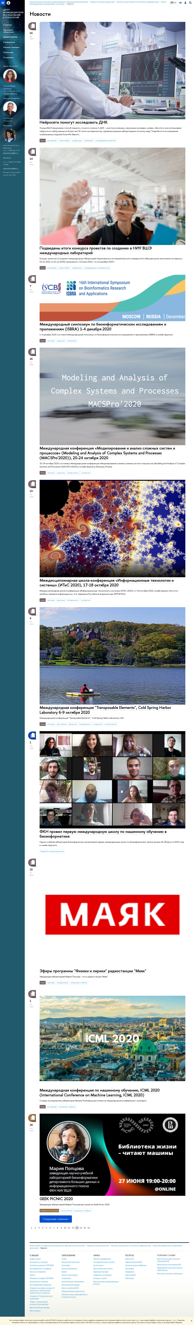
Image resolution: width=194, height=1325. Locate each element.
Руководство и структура (39, 1262)
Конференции (9, 42)
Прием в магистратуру (70, 1275)
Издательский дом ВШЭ (133, 1262)
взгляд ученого (73, 473)
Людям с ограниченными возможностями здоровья (39, 1303)
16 (88, 1227)
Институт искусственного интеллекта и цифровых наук (131, 1245)
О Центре (7, 25)
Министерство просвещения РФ (169, 1264)
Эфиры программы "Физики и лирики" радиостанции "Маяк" (93, 971)
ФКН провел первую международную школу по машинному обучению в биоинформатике (103, 834)
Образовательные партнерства (73, 1291)
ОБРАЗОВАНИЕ (68, 1255)
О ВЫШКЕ (34, 1255)
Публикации (8, 52)
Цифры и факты (35, 1259)
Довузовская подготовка (71, 1262)
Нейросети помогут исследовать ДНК (74, 122)
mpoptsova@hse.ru (10, 93)
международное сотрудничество (96, 268)
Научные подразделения (102, 1259)
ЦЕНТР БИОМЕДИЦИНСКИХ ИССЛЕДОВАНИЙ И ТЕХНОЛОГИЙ (13, 13)
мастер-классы (110, 724)
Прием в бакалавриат (69, 1268)
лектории (51, 341)
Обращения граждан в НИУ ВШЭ (41, 1278)
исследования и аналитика (106, 140)
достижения (52, 140)
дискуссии (61, 341)
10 (65, 1227)
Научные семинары (11, 47)
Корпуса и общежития (38, 1272)
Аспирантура (66, 1278)
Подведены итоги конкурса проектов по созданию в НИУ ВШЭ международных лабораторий (96, 250)
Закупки (32, 1275)
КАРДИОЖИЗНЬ (10, 37)
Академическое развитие (102, 1275)
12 (73, 1227)
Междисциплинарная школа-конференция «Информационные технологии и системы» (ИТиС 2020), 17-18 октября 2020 (107, 582)
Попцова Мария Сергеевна (9, 87)
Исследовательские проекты (104, 1262)
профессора (77, 140)
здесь (138, 1320)
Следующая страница (56, 1219)
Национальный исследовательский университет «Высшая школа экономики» (57, 1245)
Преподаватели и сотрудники (40, 1268)
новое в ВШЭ (64, 140)
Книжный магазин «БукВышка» (135, 1265)
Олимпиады (66, 1265)
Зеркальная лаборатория (8, 31)
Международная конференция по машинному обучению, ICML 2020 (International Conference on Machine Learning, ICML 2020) (100, 1092)
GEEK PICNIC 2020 (56, 1198)
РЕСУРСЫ (129, 1255)
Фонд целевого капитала (39, 1281)
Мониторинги (98, 1265)
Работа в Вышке (35, 1311)
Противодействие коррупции (40, 1285)
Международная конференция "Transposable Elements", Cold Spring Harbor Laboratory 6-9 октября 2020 (105, 710)
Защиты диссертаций (100, 1272)
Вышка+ (64, 1272)
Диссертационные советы (103, 1268)
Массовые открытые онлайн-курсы (170, 1273)
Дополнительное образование (73, 1281)
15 (85, 1227)
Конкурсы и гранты (100, 1278)
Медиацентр (129, 1272)
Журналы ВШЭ (130, 1275)
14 (81, 1227)
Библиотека (129, 1259)
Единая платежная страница (39, 1307)
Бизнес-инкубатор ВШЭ (70, 1288)
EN (175, 2)
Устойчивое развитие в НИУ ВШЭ (42, 1265)
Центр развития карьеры (71, 1285)
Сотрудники (8, 57)
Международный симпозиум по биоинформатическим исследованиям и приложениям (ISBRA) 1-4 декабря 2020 (103, 326)
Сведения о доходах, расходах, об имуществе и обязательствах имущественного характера (42, 1290)
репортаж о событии (79, 982)
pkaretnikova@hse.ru (10, 153)
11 (69, 1227)
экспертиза (72, 341)
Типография (129, 1268)
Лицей (64, 1259)
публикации (88, 140)
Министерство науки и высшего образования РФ (168, 1260)
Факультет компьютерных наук (52, 851)
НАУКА (96, 1255)
